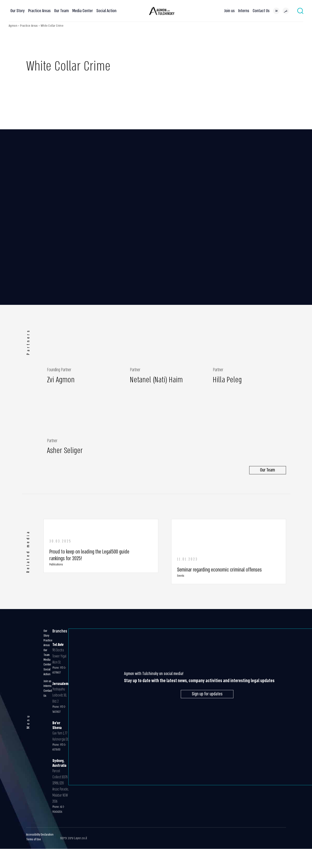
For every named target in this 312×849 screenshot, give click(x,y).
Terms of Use (33, 839)
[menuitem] (276, 11)
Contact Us (261, 11)
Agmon (13, 25)
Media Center (82, 11)
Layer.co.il (80, 838)
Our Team (61, 11)
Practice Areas (39, 11)
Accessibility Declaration (39, 835)
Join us (229, 11)
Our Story (17, 11)
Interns (243, 11)
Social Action (106, 11)
